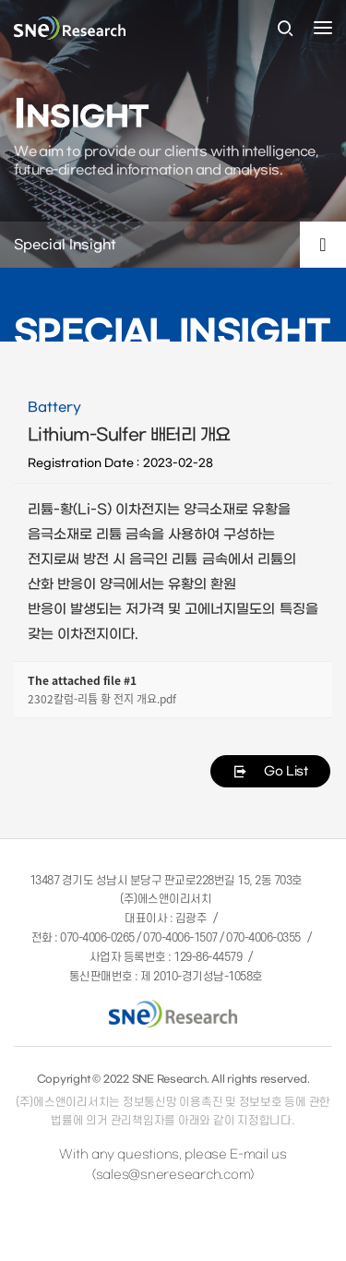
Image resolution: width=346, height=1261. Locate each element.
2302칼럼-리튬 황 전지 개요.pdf (102, 699)
